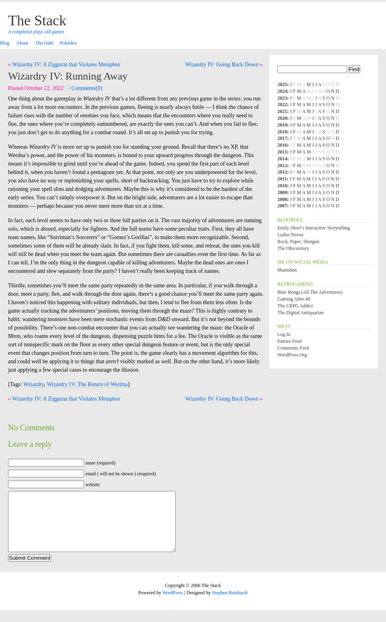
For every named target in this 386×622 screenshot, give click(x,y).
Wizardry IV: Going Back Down (222, 64)
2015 (282, 152)
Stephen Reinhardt (230, 605)
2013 (282, 165)
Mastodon (287, 270)
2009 (282, 192)
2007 (282, 206)
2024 (282, 91)
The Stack (37, 20)
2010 (282, 185)
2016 (282, 145)
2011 (282, 179)
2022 (282, 104)
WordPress (172, 605)
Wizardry (33, 384)
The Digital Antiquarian (300, 312)
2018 (282, 132)
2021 (282, 111)
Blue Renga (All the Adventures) (310, 292)
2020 (282, 118)
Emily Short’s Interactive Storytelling (313, 228)
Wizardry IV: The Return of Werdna (87, 384)
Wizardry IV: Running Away (67, 76)
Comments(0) (84, 88)
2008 (282, 199)
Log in (283, 334)
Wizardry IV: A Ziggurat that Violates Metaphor (66, 64)
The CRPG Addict (295, 306)
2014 (282, 159)
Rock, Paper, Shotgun (298, 241)
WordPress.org (292, 355)
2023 (282, 98)
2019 (282, 125)
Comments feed (293, 348)
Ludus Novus (290, 234)
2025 (282, 84)
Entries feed (289, 341)
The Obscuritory (293, 248)
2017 (282, 138)
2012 (282, 172)
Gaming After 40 (293, 299)
